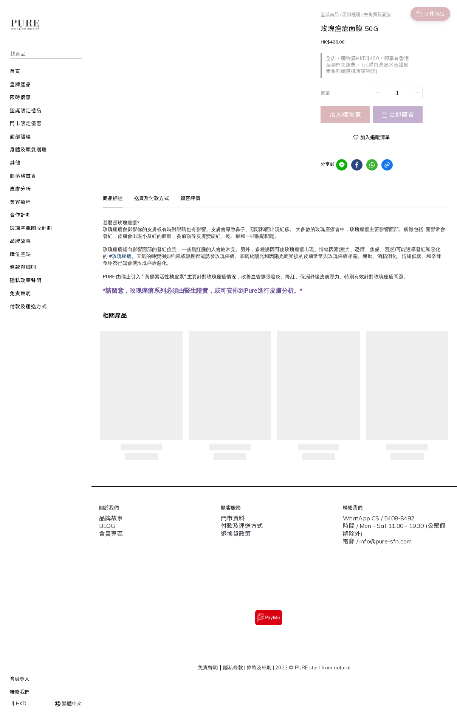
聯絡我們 (19, 692)
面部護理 (351, 14)
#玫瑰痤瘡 (120, 256)
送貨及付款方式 (151, 198)
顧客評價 (190, 198)
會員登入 (19, 679)
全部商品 (330, 14)
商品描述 (113, 198)
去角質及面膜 (377, 14)
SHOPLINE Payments (286, 703)
